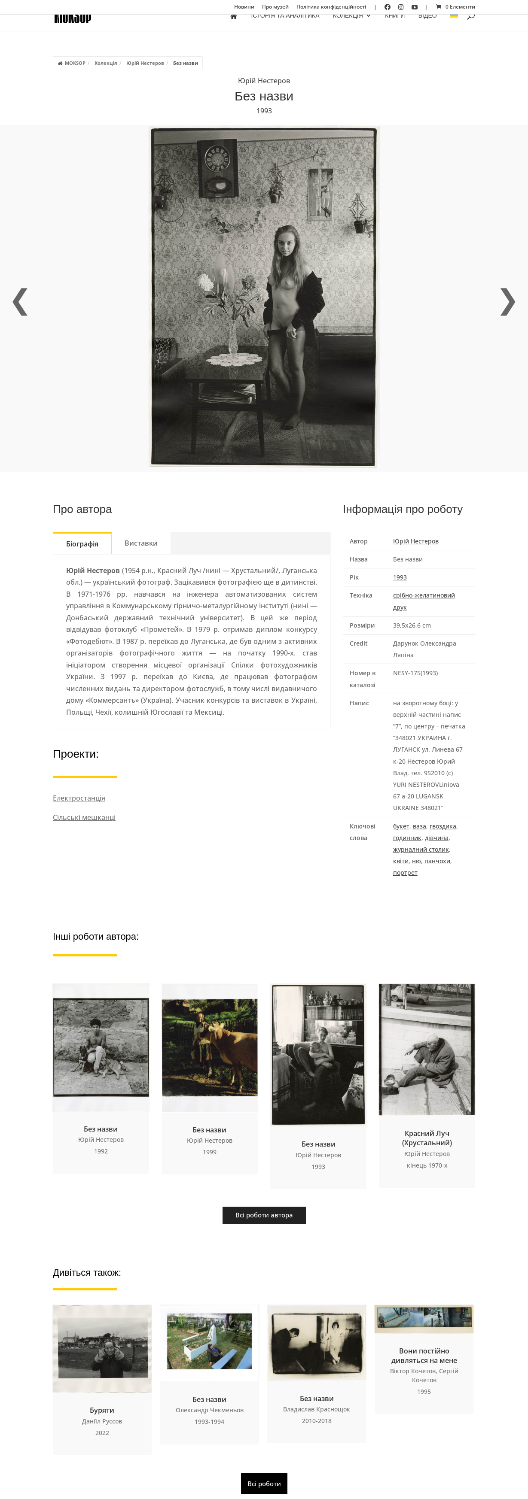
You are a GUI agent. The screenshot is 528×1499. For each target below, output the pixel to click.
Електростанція (79, 798)
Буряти (102, 1410)
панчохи (437, 861)
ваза (419, 826)
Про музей (275, 7)
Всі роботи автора (264, 1215)
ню (416, 861)
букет (401, 826)
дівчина (437, 838)
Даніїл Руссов (102, 1421)
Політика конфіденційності (331, 7)
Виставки (141, 543)
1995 (424, 1391)
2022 (102, 1433)
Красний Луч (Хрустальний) (427, 1138)
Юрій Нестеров (145, 63)
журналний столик (421, 849)
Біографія (82, 544)
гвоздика (443, 826)
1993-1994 (209, 1421)
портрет (405, 872)
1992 (101, 1151)
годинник (407, 838)
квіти (401, 861)
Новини (244, 7)
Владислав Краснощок (316, 1409)
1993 (264, 110)
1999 (210, 1152)
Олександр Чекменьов (210, 1410)
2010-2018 (317, 1421)
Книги (395, 27)
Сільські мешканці (84, 817)
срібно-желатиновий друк (424, 601)
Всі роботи (264, 1483)
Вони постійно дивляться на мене (424, 1355)
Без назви (101, 1129)
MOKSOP (75, 63)
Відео (427, 27)
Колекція (348, 27)
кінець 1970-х (427, 1165)
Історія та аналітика (285, 27)
